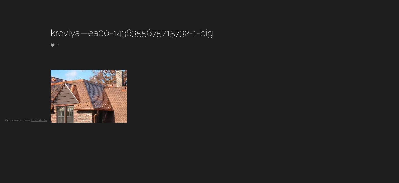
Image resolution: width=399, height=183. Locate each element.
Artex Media (39, 120)
